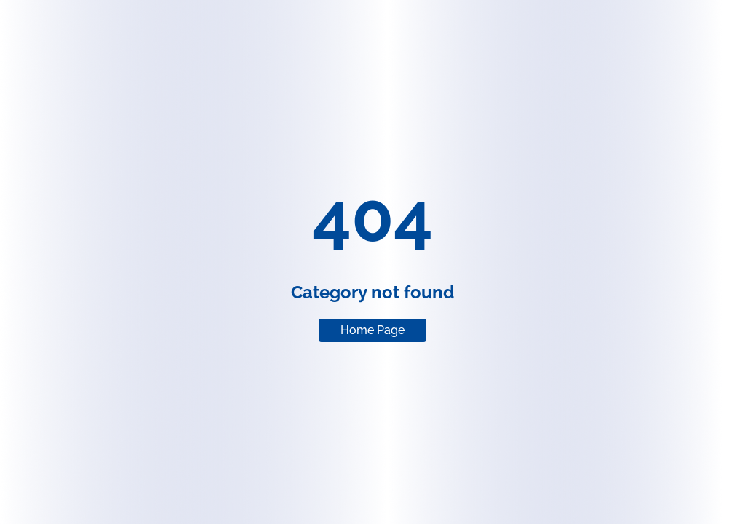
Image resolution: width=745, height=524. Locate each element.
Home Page (372, 330)
